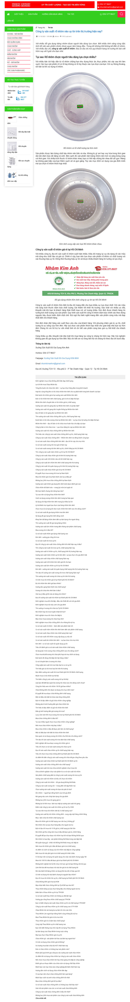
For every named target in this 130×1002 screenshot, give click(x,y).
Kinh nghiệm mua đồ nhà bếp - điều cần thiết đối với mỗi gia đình (58, 601)
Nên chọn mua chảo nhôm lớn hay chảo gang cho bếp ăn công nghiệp (60, 960)
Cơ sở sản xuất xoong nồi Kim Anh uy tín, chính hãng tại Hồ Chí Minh (59, 448)
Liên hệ (10, 21)
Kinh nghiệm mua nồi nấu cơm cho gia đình (51, 605)
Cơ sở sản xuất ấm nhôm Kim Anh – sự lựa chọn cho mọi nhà (57, 640)
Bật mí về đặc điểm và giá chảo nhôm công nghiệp (53, 701)
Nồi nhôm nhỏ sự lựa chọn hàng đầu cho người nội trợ (54, 825)
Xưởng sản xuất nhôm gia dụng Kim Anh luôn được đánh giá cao (58, 484)
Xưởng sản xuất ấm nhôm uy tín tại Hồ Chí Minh (52, 566)
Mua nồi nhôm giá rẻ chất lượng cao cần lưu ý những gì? (55, 821)
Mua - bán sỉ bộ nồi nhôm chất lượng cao (50, 818)
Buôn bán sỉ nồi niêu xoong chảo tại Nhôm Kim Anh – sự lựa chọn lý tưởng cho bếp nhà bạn (67, 420)
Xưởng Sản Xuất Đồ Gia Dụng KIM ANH (61, 358)
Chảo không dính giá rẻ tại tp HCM (47, 882)
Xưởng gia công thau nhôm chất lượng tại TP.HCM (53, 899)
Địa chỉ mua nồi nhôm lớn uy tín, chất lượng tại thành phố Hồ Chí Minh (60, 878)
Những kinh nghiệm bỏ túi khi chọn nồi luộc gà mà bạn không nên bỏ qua (61, 864)
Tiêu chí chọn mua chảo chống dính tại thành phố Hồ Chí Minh (57, 754)
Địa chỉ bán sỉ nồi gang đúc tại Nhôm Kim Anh (51, 413)
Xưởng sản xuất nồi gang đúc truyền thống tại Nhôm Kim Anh (57, 409)
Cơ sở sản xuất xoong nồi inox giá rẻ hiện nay (51, 445)
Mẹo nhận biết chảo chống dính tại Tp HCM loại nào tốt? (55, 885)
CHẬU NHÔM (12, 66)
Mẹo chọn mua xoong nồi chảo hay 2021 (50, 619)
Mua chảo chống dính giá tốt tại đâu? (48, 981)
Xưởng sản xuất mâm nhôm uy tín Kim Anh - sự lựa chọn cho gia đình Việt (61, 555)
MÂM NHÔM (12, 54)
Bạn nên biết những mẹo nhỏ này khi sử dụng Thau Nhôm (55, 928)
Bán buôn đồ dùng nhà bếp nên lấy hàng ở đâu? (52, 658)
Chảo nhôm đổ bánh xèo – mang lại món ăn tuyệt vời (54, 487)
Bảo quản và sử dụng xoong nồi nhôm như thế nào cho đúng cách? (59, 736)
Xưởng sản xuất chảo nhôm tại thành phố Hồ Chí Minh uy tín (56, 761)
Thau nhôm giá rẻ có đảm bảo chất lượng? (50, 921)
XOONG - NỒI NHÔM (15, 34)
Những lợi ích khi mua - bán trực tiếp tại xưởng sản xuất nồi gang (58, 804)
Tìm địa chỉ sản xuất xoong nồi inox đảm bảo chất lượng (55, 740)
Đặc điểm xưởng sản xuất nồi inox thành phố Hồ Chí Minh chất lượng (59, 672)
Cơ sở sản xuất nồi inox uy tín (46, 541)
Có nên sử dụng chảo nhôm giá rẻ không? (50, 942)
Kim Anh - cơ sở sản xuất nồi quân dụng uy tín (52, 644)
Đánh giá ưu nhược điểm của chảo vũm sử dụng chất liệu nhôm (58, 963)
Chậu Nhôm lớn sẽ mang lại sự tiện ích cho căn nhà (54, 910)
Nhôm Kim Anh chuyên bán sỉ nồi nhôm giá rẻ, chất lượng (56, 402)
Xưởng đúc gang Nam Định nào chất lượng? (51, 587)
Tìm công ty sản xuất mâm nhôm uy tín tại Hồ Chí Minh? (55, 452)
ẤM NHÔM (11, 58)
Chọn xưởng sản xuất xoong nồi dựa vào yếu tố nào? (54, 789)
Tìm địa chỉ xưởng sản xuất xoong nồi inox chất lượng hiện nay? (58, 573)
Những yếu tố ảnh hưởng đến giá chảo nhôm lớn (52, 704)
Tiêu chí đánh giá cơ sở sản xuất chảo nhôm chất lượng (55, 647)
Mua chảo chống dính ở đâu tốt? (47, 718)
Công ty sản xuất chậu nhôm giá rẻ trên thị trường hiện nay (56, 455)
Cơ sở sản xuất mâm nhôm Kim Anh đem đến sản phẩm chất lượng (59, 629)
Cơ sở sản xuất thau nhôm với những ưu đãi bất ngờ (54, 896)
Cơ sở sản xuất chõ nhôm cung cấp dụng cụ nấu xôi (54, 637)
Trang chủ (41, 28)
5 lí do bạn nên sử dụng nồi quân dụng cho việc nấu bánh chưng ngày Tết (61, 857)
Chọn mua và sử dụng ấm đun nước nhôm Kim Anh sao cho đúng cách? (61, 509)
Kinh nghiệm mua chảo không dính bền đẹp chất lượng (54, 381)
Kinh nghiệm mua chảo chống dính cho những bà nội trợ (55, 622)
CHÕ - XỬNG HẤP (14, 50)
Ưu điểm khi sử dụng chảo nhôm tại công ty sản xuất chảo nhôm (58, 956)
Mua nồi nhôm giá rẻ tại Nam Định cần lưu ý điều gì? (53, 477)
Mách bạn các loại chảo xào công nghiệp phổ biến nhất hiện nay (58, 967)
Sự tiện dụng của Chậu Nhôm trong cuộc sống (52, 931)
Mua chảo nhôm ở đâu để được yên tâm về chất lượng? (55, 729)
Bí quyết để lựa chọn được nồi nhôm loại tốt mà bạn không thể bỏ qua (60, 835)
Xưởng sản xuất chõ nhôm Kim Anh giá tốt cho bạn (53, 562)
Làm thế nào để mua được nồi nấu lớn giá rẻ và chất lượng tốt (57, 867)
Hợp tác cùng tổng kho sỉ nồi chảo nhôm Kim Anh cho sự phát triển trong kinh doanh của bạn (68, 392)
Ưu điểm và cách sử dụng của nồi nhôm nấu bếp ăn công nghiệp (58, 850)
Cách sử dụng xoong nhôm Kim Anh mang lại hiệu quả (55, 498)
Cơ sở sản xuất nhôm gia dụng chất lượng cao (52, 534)
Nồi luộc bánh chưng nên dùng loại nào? (49, 491)
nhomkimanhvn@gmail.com (53, 363)
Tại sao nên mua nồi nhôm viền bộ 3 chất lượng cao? (54, 811)
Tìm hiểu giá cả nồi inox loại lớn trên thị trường (52, 669)
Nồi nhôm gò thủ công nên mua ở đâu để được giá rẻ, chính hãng (58, 832)
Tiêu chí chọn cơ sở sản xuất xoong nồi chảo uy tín (53, 747)
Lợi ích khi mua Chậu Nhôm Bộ (46, 384)
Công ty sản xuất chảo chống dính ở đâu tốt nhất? (53, 992)
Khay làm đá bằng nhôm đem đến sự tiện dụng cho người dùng (57, 519)
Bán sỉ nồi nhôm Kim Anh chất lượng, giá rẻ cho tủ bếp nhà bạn (57, 399)
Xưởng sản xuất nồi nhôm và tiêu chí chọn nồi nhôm (54, 779)
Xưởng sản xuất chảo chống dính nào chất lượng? (53, 764)
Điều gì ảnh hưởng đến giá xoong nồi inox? (50, 711)
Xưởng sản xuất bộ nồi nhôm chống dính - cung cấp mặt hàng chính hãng (61, 814)
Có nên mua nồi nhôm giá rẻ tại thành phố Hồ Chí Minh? (55, 580)
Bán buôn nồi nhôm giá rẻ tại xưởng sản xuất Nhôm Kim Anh (56, 395)
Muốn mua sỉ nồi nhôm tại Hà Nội (47, 676)
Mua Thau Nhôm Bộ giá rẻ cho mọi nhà (49, 917)
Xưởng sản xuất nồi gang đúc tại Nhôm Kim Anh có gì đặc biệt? (57, 406)
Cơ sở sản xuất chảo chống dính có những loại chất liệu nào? (57, 985)
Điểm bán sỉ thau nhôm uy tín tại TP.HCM (50, 892)
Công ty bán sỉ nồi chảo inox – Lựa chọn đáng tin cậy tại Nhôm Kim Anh (60, 427)
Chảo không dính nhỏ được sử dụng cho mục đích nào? (55, 690)
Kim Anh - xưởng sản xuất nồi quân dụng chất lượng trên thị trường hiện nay (62, 569)
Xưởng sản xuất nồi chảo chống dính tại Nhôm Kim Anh (55, 431)
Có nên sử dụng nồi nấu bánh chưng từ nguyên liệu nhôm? (56, 875)
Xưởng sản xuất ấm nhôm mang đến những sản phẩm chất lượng (58, 527)
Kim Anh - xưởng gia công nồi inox (47, 537)
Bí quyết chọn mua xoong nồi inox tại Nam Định (52, 473)
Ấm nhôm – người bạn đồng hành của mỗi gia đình (53, 793)
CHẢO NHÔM (12, 46)
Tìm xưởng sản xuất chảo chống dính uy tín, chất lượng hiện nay (58, 416)
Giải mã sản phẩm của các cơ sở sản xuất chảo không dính (56, 988)
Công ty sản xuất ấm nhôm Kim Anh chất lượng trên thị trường (57, 463)
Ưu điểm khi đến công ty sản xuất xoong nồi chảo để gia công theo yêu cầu (62, 757)
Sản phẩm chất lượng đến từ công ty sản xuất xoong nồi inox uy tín (59, 775)
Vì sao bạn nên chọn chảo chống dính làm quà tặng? (54, 974)
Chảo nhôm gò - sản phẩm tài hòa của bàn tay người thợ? (55, 938)
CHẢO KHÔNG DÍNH (14, 38)
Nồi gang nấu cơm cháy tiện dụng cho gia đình (52, 796)
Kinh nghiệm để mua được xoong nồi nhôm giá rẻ (53, 743)
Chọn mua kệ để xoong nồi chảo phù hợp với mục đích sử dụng (57, 654)
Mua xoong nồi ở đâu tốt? (44, 530)
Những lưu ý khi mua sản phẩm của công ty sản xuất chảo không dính (60, 995)
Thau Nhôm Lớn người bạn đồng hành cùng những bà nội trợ (56, 914)
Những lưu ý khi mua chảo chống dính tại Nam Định (53, 480)
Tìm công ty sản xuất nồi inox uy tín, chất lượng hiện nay (55, 548)
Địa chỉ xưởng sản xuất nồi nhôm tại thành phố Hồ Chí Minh (56, 598)
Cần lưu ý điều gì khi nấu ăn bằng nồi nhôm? (51, 594)
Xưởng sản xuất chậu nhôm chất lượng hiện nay (52, 558)
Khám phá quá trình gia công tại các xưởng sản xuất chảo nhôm (58, 953)
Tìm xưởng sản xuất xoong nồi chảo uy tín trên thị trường (55, 576)
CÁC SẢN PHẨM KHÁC (16, 71)
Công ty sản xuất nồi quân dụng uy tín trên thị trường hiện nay (57, 466)
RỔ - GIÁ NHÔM (13, 62)
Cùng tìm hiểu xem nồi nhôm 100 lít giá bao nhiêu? (53, 686)
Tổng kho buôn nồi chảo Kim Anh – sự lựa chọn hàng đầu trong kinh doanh (62, 388)
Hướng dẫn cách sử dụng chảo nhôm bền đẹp (51, 970)
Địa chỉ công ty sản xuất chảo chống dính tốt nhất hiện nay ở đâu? (59, 544)
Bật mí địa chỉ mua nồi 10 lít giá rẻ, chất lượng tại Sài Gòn (55, 828)
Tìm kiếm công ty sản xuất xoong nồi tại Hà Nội (52, 679)
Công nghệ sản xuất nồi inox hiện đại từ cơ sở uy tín (53, 665)
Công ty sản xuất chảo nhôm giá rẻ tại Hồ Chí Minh (53, 470)
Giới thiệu (18, 14)
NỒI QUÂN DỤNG (13, 42)
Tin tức (70, 14)
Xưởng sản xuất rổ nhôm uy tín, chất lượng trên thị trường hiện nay (59, 551)
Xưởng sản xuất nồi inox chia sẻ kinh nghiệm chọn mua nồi (56, 768)
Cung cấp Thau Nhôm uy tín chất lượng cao (51, 924)
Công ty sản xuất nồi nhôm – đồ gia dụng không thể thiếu (55, 782)
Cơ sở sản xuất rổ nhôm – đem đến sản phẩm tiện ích (54, 626)
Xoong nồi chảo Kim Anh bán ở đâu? (48, 590)
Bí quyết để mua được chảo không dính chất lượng (53, 693)
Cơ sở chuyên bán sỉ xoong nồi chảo (48, 661)
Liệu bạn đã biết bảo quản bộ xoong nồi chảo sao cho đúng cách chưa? (60, 683)
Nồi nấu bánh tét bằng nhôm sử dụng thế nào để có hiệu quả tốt (58, 871)
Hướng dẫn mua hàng (52, 14)
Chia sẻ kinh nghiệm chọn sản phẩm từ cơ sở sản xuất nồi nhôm (58, 772)
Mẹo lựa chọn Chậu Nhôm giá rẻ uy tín (49, 935)
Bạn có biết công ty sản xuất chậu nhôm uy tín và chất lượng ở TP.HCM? (60, 903)
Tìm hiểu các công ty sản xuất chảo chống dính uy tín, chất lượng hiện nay (61, 434)
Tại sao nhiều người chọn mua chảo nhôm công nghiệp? (55, 722)
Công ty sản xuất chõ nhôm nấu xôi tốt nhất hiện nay (54, 459)
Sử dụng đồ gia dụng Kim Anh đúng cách (50, 516)
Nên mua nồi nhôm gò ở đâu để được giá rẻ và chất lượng (55, 846)
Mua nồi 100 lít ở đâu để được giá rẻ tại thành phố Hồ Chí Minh (57, 860)
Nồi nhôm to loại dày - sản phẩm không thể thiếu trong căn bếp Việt (59, 839)
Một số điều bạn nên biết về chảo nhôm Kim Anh (52, 732)
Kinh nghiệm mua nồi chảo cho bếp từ (49, 615)
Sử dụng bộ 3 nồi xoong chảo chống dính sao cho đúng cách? (57, 651)
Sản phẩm (32, 14)
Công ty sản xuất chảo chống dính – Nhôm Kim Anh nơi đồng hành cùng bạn (62, 438)
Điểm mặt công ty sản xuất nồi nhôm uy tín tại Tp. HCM (55, 807)
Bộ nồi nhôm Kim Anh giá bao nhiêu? (48, 583)
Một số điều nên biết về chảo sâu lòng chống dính (53, 697)
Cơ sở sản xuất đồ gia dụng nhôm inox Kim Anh (52, 512)
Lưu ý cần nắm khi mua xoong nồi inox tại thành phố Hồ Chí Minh (58, 715)
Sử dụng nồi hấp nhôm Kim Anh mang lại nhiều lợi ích (54, 502)
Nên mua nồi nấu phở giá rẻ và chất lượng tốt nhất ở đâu (55, 853)
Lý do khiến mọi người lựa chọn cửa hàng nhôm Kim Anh (55, 505)
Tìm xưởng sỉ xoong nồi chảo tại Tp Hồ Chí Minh (52, 608)
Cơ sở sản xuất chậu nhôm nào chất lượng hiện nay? (54, 633)
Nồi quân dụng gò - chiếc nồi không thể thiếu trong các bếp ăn (57, 843)
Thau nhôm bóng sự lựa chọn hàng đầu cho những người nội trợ (58, 889)
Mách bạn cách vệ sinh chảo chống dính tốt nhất (53, 978)
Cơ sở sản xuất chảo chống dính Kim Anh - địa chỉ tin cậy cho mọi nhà (60, 441)
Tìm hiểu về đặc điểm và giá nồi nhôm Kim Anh (52, 708)
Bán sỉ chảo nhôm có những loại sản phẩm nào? (52, 949)
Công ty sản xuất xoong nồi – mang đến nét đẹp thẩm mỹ (55, 786)
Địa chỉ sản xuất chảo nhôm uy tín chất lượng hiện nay (55, 750)
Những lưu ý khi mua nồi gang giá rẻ (48, 800)
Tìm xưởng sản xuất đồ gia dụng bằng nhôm (51, 523)
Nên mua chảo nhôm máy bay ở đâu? (48, 725)
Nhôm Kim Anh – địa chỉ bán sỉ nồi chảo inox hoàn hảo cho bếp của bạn (60, 424)
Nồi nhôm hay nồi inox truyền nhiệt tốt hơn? (51, 612)
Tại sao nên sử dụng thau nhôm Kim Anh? (50, 495)
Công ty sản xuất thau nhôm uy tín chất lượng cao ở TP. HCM (57, 907)
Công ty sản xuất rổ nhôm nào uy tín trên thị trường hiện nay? (69, 31)
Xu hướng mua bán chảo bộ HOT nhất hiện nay (52, 946)
